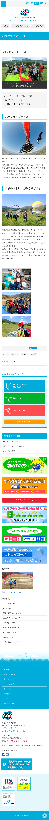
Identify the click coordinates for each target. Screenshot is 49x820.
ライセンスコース (19, 410)
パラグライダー (12, 354)
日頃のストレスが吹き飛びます (18, 104)
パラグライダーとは (14, 100)
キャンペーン (8, 637)
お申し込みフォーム (24, 422)
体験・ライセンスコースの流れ (13, 592)
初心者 (33, 354)
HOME (6, 669)
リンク (6, 698)
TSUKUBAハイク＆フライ (13, 613)
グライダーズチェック (11, 627)
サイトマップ (9, 684)
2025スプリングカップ (11, 618)
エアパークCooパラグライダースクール (24, 20)
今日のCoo (7, 608)
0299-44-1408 (19, 740)
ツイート (33, 348)
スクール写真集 (9, 603)
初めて (24, 354)
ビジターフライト (9, 632)
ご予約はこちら (22, 500)
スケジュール (9, 703)
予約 (36, 3)
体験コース (17, 398)
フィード (7, 689)
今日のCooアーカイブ (11, 642)
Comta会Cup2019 (9, 623)
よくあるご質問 (9, 451)
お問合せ (7, 694)
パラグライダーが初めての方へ (19, 386)
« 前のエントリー (8, 361)
